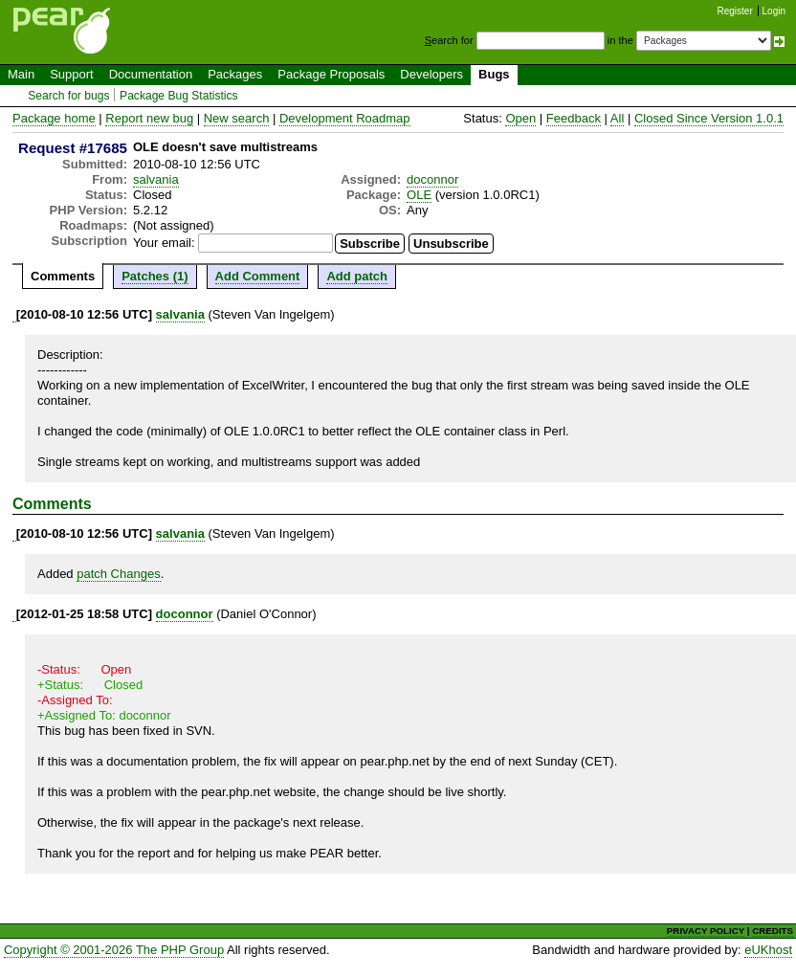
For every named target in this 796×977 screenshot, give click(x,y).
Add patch (356, 276)
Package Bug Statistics (179, 95)
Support (72, 74)
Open (520, 118)
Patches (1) (155, 276)
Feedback (573, 118)
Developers (431, 74)
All (617, 118)
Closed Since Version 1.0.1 (709, 118)
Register (735, 11)
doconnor (432, 179)
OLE (419, 195)
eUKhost (768, 950)
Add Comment (257, 276)
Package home (54, 118)
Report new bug (149, 118)
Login (774, 11)
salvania (156, 179)
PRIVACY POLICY (705, 930)
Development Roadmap (344, 118)
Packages (235, 74)
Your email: (164, 242)
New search (237, 118)
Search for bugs (68, 95)
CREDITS (772, 930)
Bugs (494, 74)
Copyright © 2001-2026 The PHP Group (114, 950)
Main (21, 74)
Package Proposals (331, 74)
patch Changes (118, 573)
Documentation (150, 74)
